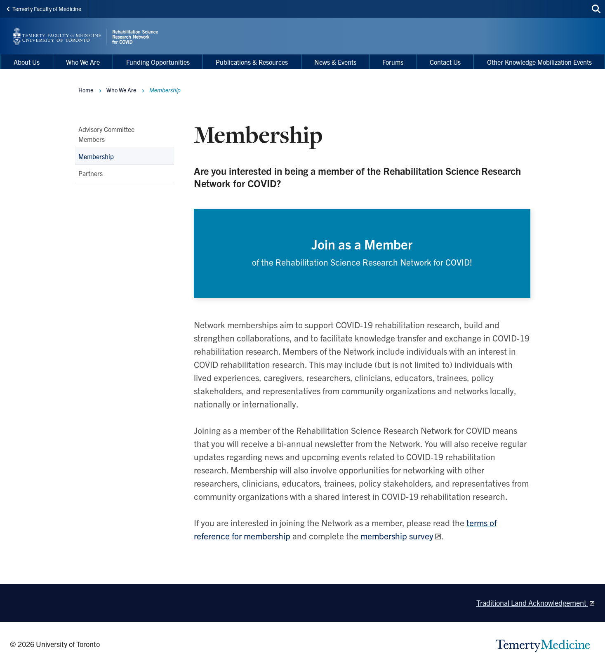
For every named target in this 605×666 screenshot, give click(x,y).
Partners (90, 173)
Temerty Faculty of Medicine (44, 8)
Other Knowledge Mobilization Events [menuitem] (539, 62)
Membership (96, 156)
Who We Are (121, 90)
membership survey (396, 537)
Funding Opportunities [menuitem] (158, 62)
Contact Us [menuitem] (445, 62)
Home (85, 90)
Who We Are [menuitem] (83, 62)
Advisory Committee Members (106, 134)
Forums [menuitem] (392, 62)
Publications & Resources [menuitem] (252, 62)
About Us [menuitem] (27, 62)
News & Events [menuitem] (335, 62)
